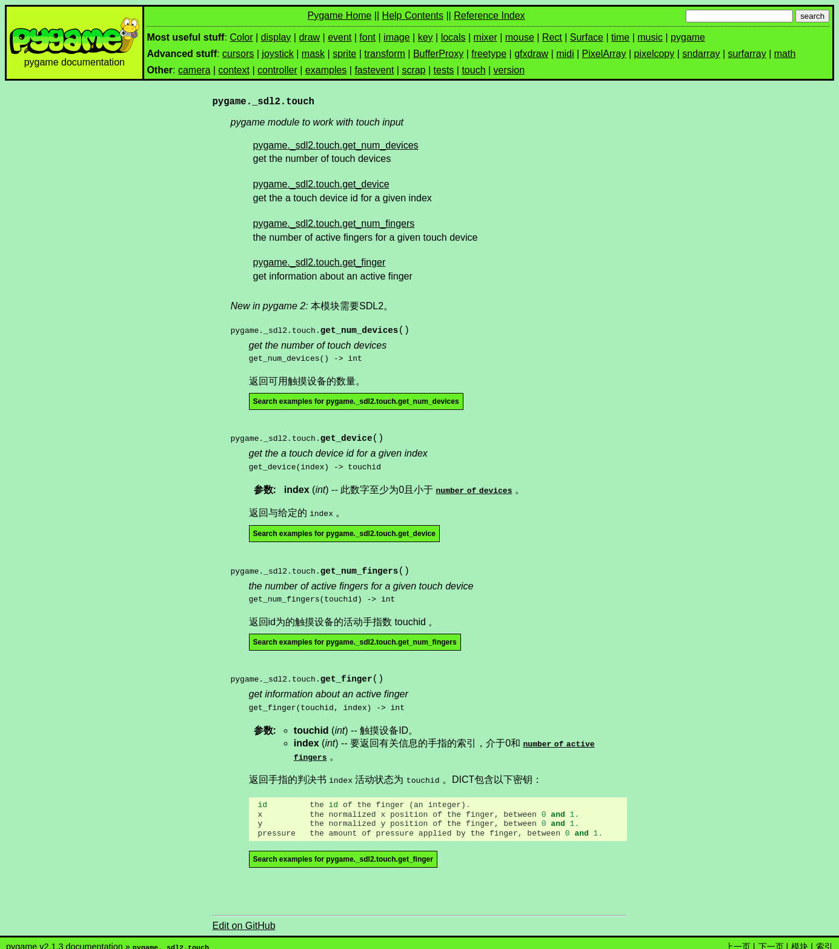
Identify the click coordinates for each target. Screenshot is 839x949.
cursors (238, 54)
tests (444, 70)
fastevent (374, 70)
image (396, 37)
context (234, 70)
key (425, 37)
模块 (799, 938)
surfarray (747, 54)
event (339, 37)
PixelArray (604, 54)
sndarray (701, 54)
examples (326, 70)
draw (309, 37)
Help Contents (412, 15)
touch (473, 70)
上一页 (738, 938)
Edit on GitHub (244, 917)
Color (241, 37)
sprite (344, 54)
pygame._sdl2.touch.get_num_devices (336, 145)
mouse (519, 37)
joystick (277, 54)
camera (194, 70)
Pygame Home (340, 15)
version (509, 70)
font (367, 37)
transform (384, 54)
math (785, 54)
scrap (413, 70)
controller (277, 70)
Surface (586, 37)
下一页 (771, 938)
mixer (485, 37)
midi (565, 54)
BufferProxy (438, 54)
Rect (552, 37)
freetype (488, 54)
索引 (824, 938)
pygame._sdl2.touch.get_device (321, 184)
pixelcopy (654, 54)
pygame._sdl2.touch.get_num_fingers (334, 223)
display (276, 37)
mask (313, 54)
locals (453, 37)
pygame (688, 37)
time (620, 37)
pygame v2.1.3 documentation (64, 938)
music (650, 37)
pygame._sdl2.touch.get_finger (319, 262)
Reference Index (489, 15)
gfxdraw (531, 54)
